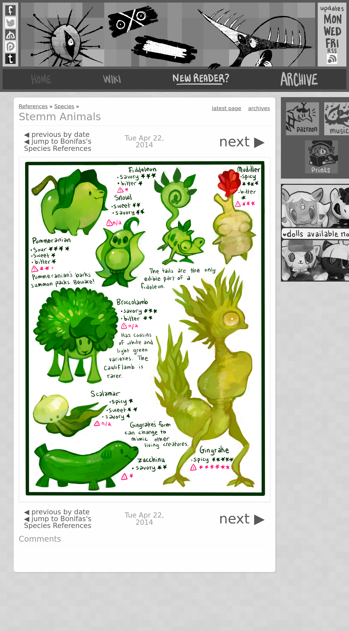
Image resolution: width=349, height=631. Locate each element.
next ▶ (242, 142)
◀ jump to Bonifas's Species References (58, 145)
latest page (226, 108)
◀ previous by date (57, 134)
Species (64, 106)
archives (259, 108)
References (33, 106)
